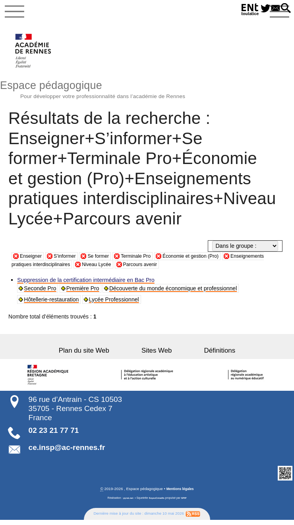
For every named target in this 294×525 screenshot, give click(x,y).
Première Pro (84, 293)
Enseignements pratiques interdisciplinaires (73, 269)
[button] (284, 8)
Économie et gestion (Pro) (209, 260)
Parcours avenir (203, 269)
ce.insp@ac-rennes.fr (67, 452)
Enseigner (32, 260)
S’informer (69, 260)
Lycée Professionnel (115, 304)
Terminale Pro (148, 260)
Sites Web (156, 355)
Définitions (203, 355)
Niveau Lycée (156, 269)
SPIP (186, 503)
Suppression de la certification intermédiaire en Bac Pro (87, 285)
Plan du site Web (101, 355)
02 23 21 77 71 (54, 435)
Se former (106, 260)
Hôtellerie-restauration (52, 304)
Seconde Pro (41, 293)
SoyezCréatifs (157, 503)
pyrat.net (126, 503)
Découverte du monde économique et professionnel (174, 293)
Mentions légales (180, 494)
